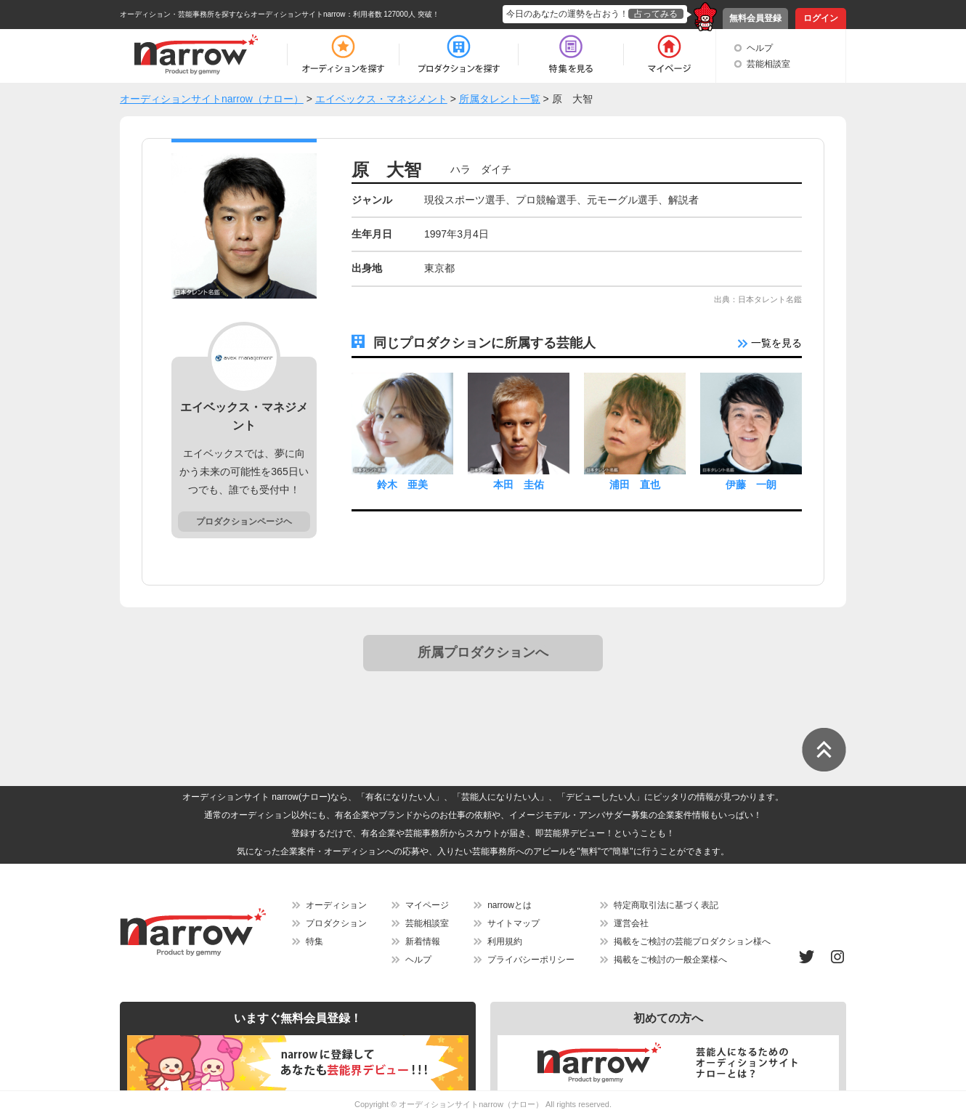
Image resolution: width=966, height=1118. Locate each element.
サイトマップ (513, 923)
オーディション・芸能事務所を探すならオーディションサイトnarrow (233, 14)
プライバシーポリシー (531, 960)
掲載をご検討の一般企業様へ (670, 960)
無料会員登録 (755, 18)
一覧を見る (770, 343)
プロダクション (336, 923)
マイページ (427, 905)
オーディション (336, 905)
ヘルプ (760, 48)
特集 (314, 941)
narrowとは (509, 905)
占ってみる (656, 14)
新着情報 (422, 941)
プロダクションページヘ (244, 522)
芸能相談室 (768, 64)
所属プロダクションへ (483, 652)
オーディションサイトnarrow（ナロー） (471, 1104)
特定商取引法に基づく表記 (666, 905)
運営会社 (631, 923)
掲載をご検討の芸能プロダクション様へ (692, 941)
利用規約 (504, 941)
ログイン (820, 18)
